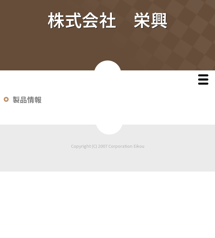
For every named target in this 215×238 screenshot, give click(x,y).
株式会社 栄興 (108, 19)
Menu (204, 80)
